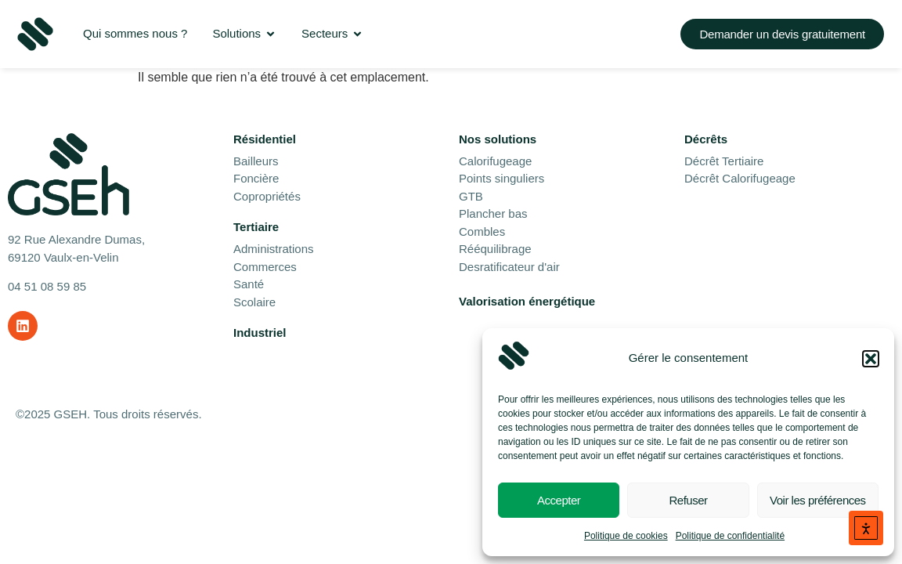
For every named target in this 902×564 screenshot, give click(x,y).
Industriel (260, 332)
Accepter (558, 500)
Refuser (688, 500)
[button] (871, 359)
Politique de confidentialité (730, 535)
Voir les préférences (818, 500)
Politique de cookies (626, 535)
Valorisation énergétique (527, 301)
